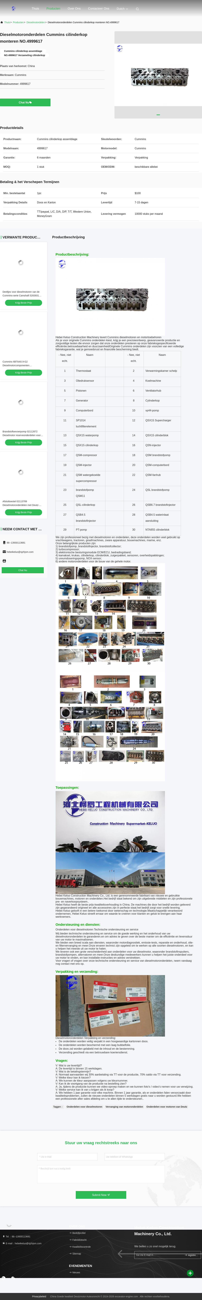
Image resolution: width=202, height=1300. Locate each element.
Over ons (74, 8)
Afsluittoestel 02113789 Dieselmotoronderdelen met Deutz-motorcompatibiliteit (21, 505)
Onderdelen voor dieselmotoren (84, 1106)
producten (18, 22)
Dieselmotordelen (35, 22)
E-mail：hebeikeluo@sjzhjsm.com (22, 1243)
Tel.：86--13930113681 (16, 1236)
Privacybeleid (39, 1296)
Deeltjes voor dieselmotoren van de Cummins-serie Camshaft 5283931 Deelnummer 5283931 (21, 295)
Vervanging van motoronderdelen (124, 1106)
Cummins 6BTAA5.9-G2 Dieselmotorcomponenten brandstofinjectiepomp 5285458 (19, 365)
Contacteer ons (98, 8)
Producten (53, 8)
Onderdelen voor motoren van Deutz (166, 1106)
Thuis (35, 8)
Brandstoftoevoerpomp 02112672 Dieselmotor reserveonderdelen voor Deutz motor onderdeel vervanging (22, 435)
